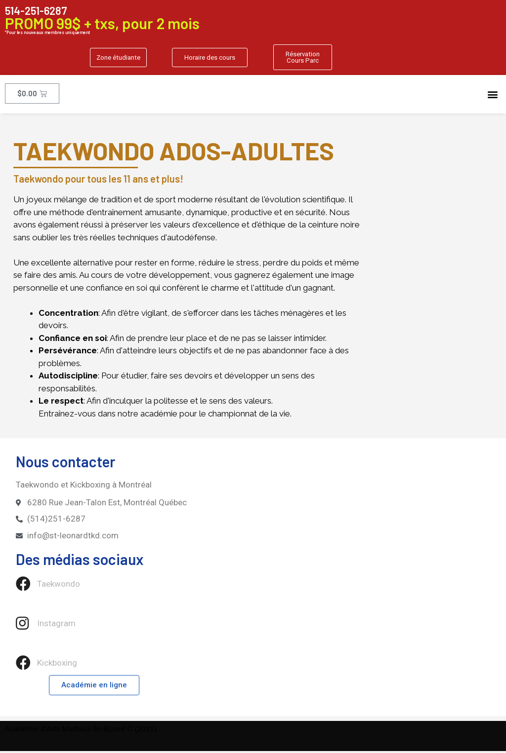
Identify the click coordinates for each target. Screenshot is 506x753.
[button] (115, 58)
